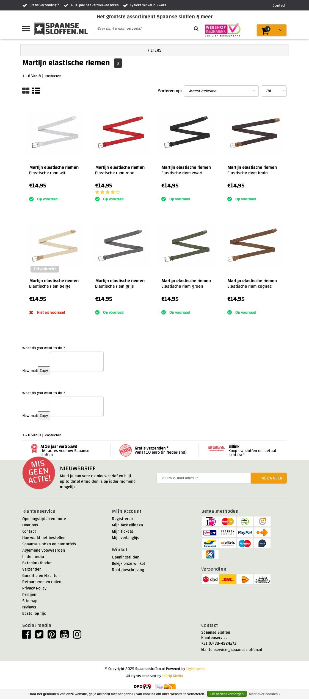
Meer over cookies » (264, 694)
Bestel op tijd (34, 613)
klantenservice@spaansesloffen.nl (231, 650)
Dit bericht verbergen (227, 694)
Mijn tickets (122, 531)
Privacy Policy (34, 588)
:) (30, 192)
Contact (29, 531)
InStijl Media (172, 676)
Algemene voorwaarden (43, 550)
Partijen (29, 594)
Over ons (30, 525)
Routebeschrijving (128, 570)
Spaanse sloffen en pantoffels (49, 544)
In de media (33, 557)
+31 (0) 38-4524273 (218, 643)
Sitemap (29, 601)
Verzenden (32, 569)
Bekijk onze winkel (128, 563)
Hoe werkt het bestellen (43, 538)
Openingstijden (125, 557)
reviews (29, 607)
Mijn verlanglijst (126, 538)
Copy (44, 370)
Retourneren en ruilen (41, 582)
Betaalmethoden (37, 563)
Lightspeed (195, 668)
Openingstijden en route (44, 519)
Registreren (122, 519)
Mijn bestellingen (127, 525)
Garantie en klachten (41, 575)
